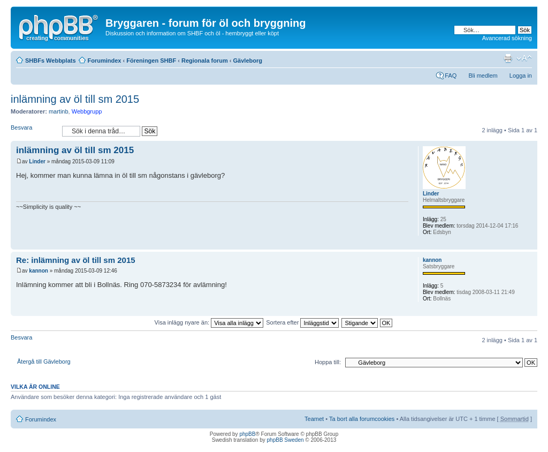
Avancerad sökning (507, 38)
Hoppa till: (328, 362)
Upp (529, 244)
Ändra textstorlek (524, 58)
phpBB (247, 434)
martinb (58, 111)
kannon (38, 271)
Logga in (520, 75)
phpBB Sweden (285, 440)
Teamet (314, 419)
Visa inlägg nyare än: (209, 322)
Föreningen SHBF (151, 60)
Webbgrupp (87, 111)
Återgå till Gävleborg (44, 361)
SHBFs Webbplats (50, 60)
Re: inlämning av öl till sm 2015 (75, 260)
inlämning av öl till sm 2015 (75, 99)
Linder (37, 161)
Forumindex (104, 60)
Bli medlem (482, 75)
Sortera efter (302, 322)
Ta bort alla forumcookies (361, 419)
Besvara (34, 131)
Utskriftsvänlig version (508, 58)
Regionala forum (204, 60)
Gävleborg (247, 60)
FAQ (450, 75)
